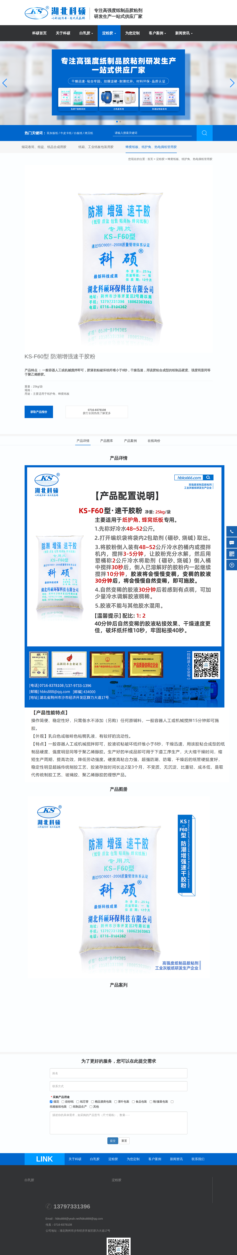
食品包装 (141, 1101)
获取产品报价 (38, 411)
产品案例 (130, 440)
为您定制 (132, 33)
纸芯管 (84, 1101)
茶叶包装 (123, 1101)
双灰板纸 (52, 133)
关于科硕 (63, 33)
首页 (150, 159)
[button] (4, 83)
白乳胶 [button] (86, 33)
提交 (113, 1140)
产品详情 (83, 440)
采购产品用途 (61, 1096)
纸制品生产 (80, 1106)
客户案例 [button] (157, 33)
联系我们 (198, 1159)
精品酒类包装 (103, 1101)
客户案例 (154, 1159)
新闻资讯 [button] (184, 33)
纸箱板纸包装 (58, 1106)
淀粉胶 (160, 159)
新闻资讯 (176, 1159)
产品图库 (106, 440)
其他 (96, 1106)
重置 (124, 1140)
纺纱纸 (69, 1101)
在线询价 (154, 440)
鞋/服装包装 (160, 1101)
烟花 (56, 1101)
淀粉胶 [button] (109, 33)
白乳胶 (95, 1159)
